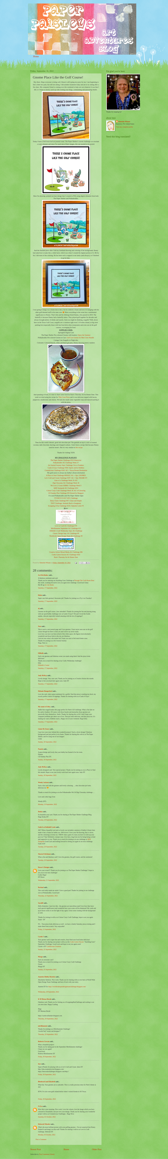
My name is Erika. (44, 707)
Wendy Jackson (43, 782)
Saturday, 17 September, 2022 (47, 588)
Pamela (40, 749)
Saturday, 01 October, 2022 (47, 1117)
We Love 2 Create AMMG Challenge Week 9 (66, 485)
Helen (40, 595)
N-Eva (40, 1106)
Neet (39, 626)
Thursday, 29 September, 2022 (48, 1019)
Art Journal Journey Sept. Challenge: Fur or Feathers (66, 465)
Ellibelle (41, 653)
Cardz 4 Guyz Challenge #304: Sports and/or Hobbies (66, 468)
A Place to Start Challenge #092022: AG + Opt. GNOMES (66, 475)
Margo (40, 957)
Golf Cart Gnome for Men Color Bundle (80, 338)
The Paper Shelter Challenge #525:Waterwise (66, 460)
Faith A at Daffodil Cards (46, 827)
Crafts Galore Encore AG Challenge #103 (66, 555)
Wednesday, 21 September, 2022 (48, 880)
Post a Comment (41, 1139)
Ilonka (40, 812)
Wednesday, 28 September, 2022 (48, 992)
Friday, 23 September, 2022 (47, 929)
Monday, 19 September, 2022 (47, 804)
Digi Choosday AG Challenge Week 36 (66, 483)
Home (36, 56)
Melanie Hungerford (45, 691)
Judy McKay (42, 675)
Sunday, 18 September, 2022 (47, 742)
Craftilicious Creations (53, 946)
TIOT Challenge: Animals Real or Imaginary (66, 503)
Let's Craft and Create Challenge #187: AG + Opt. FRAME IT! (66, 478)
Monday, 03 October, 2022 (46, 1135)
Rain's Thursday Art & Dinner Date (66, 557)
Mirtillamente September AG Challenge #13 (66, 528)
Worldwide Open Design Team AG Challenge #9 (65, 536)
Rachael (41, 887)
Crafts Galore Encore (77, 942)
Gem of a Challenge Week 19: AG (65, 480)
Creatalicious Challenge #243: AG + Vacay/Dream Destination (66, 470)
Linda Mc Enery (43, 729)
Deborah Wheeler (44, 1124)
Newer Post (35, 1149)
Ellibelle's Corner (43, 665)
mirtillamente (42, 1026)
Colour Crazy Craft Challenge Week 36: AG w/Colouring (66, 490)
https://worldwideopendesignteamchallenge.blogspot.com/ (67, 987)
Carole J (41, 937)
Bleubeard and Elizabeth (46, 1082)
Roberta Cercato (43, 1041)
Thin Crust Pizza (64, 397)
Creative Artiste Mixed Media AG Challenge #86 (66, 552)
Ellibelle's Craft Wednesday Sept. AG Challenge (66, 531)
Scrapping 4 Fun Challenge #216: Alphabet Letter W (66, 506)
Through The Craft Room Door (84, 580)
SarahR (40, 903)
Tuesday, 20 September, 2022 (47, 820)
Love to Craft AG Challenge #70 (66, 526)
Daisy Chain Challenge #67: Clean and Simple (66, 501)
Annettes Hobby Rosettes (46, 977)
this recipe (78, 447)
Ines (39, 1064)
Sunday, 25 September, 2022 (47, 949)
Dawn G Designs (43, 867)
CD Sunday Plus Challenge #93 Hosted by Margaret (66, 493)
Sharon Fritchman (44, 854)
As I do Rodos (49, 585)
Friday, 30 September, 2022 (47, 1057)
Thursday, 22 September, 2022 (48, 896)
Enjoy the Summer (84, 335)
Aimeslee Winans (124, 121)
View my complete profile (124, 127)
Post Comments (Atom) (46, 1154)
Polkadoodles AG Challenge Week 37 (66, 463)
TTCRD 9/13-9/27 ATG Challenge (66, 498)
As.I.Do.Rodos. (43, 575)
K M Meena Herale (44, 999)
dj (38, 608)
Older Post (97, 1149)
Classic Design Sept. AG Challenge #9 (66, 533)
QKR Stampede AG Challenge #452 (66, 488)
